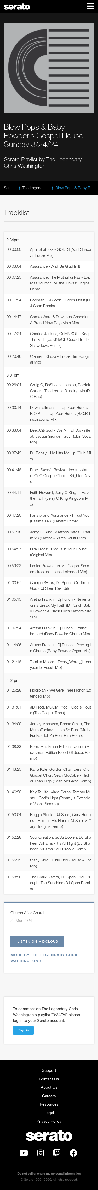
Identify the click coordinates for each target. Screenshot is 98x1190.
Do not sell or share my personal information (49, 1173)
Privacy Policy (49, 1121)
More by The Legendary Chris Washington (44, 958)
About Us (49, 1087)
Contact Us (49, 1078)
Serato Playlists (10, 187)
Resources (49, 1104)
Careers (49, 1095)
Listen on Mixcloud (37, 941)
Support (49, 1070)
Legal (49, 1112)
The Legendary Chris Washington (35, 187)
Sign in (23, 1030)
